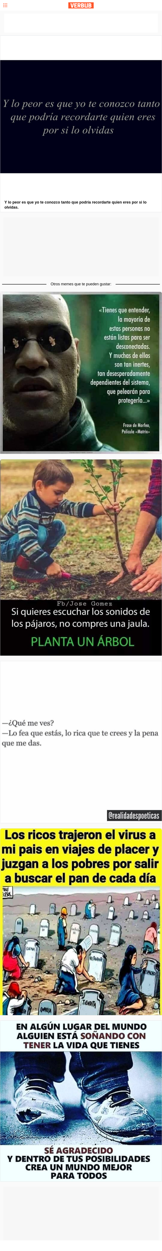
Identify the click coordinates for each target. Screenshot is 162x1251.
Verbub (81, 5)
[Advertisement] (81, 246)
